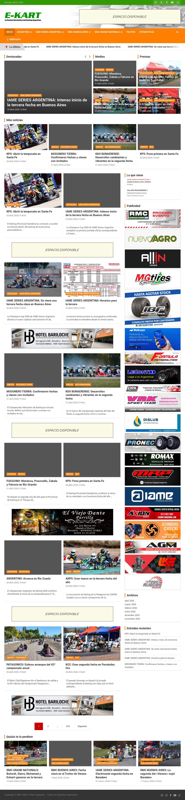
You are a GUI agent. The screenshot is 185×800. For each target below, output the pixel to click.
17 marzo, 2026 (147, 781)
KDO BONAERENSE (112, 147)
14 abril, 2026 (13, 781)
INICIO (10, 32)
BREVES (10, 147)
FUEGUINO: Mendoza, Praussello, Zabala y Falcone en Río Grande (114, 77)
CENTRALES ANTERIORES (17, 756)
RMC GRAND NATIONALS (107, 32)
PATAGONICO (21, 658)
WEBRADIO (15, 39)
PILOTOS (131, 32)
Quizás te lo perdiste (19, 736)
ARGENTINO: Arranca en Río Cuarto (29, 578)
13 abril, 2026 (145, 83)
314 (68, 726)
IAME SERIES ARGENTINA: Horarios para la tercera (149, 658)
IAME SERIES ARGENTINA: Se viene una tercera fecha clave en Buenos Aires (32, 302)
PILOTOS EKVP (146, 73)
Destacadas (14, 56)
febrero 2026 (131, 608)
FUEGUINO (100, 70)
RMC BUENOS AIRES (78, 32)
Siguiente (82, 726)
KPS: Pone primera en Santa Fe (159, 154)
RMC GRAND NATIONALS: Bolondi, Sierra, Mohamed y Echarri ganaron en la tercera (24, 773)
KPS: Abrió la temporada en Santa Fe (32, 46)
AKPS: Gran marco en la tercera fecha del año (114, 106)
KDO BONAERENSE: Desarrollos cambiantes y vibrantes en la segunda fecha (114, 157)
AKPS (98, 100)
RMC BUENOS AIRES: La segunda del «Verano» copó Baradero (157, 773)
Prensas (145, 56)
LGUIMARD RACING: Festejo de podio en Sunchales (158, 78)
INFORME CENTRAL (15, 760)
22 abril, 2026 (13, 308)
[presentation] (86, 57)
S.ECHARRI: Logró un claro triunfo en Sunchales (156, 106)
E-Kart (24, 109)
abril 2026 (129, 600)
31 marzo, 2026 (103, 781)
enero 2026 (130, 611)
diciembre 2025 (132, 615)
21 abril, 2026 (101, 83)
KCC (77, 658)
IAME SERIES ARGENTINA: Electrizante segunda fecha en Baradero (114, 773)
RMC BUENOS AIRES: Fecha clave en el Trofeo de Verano (68, 771)
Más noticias (14, 120)
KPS (18, 147)
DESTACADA (13, 95)
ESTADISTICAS (147, 32)
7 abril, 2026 (56, 778)
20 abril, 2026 (101, 111)
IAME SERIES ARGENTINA (48, 32)
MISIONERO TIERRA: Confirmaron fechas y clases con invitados (69, 157)
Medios (100, 56)
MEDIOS (109, 70)
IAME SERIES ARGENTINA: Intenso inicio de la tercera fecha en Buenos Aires (95, 46)
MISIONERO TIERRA (69, 147)
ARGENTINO (23, 32)
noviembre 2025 (132, 619)
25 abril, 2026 (13, 109)
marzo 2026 (130, 604)
